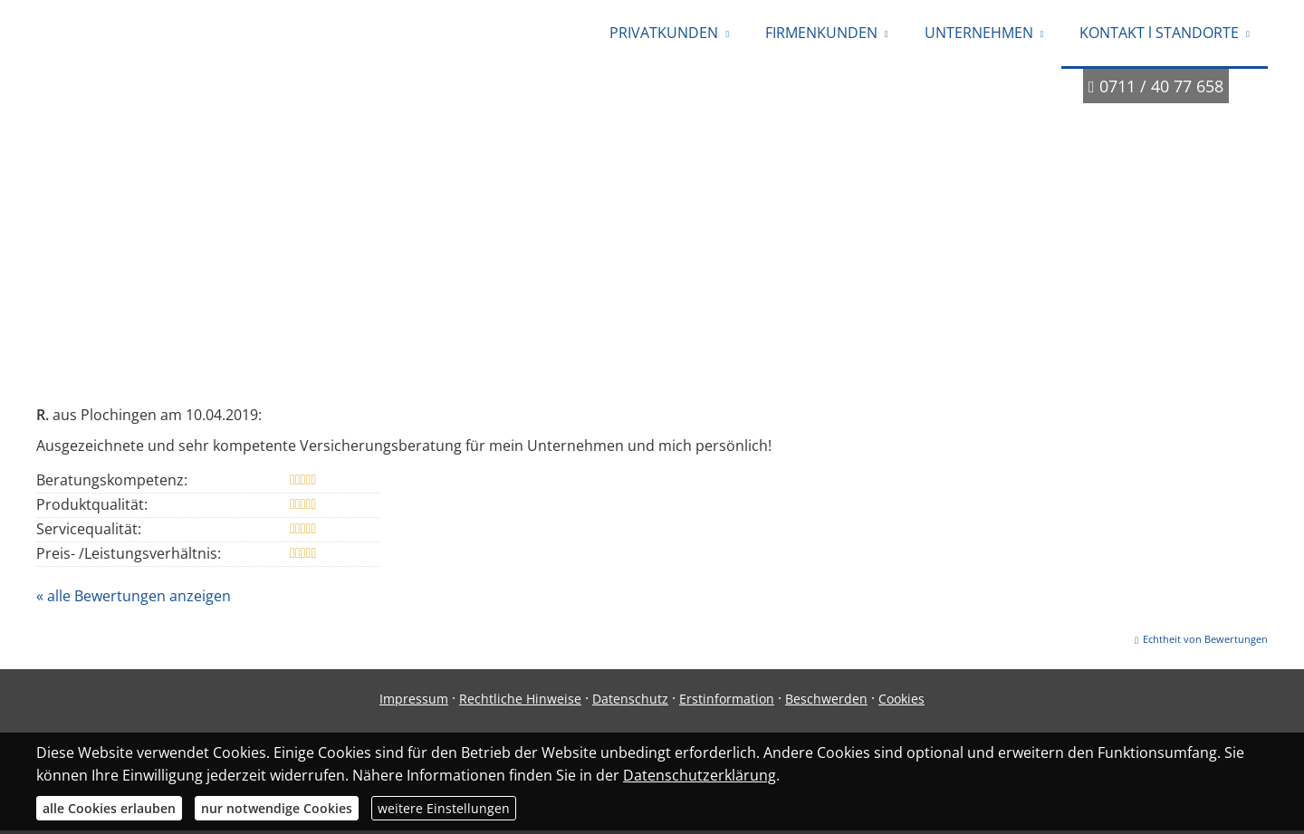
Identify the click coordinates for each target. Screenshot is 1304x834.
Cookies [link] (901, 702)
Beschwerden (826, 702)
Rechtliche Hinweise (520, 702)
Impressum (413, 702)
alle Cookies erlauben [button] (109, 808)
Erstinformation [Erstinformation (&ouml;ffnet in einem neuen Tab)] (726, 702)
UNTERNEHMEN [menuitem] (979, 34)
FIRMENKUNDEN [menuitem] (821, 34)
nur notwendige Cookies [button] (276, 808)
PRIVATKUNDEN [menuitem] (663, 34)
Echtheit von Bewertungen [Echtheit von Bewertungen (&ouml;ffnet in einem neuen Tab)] (1205, 642)
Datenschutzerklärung (699, 775)
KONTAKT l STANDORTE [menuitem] (1159, 34)
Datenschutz (630, 702)
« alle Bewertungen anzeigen (133, 599)
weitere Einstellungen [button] (444, 808)
